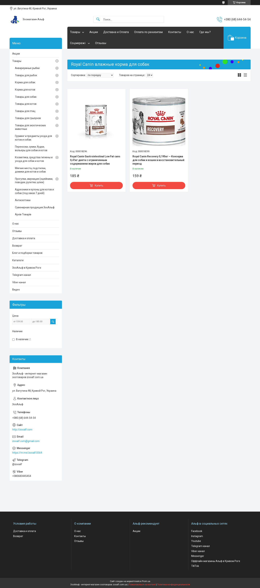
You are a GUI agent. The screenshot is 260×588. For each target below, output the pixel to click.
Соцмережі (78, 43)
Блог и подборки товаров (27, 252)
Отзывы (100, 43)
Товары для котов (25, 103)
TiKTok (195, 566)
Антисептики (23, 200)
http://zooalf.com (22, 429)
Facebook (196, 531)
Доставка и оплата (23, 238)
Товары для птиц (25, 111)
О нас (190, 32)
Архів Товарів (23, 214)
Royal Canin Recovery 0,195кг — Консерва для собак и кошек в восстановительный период (158, 160)
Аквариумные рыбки (27, 68)
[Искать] (98, 19)
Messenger (197, 556)
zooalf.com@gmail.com (26, 441)
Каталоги (17, 260)
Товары (75, 32)
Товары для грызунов (28, 118)
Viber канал (19, 282)
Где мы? (205, 32)
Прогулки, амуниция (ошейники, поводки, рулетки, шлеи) (34, 180)
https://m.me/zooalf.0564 (27, 452)
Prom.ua (146, 581)
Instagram (197, 536)
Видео (16, 289)
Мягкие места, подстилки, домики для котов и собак (30, 170)
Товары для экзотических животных (30, 127)
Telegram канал (21, 274)
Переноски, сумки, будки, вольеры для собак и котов (31, 148)
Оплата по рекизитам (148, 32)
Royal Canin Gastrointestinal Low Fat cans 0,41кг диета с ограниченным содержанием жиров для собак (95, 160)
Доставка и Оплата (116, 32)
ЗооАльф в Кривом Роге (26, 267)
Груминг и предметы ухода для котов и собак (33, 138)
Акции (93, 32)
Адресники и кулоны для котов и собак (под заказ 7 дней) (34, 191)
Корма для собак (25, 82)
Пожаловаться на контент (142, 584)
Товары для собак (25, 96)
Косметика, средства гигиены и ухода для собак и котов (34, 159)
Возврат (17, 245)
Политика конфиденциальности (173, 584)
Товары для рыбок (26, 75)
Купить (99, 185)
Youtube (196, 541)
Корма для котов (25, 89)
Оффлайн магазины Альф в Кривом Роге (215, 561)
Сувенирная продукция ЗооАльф (35, 207)
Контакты (174, 32)
